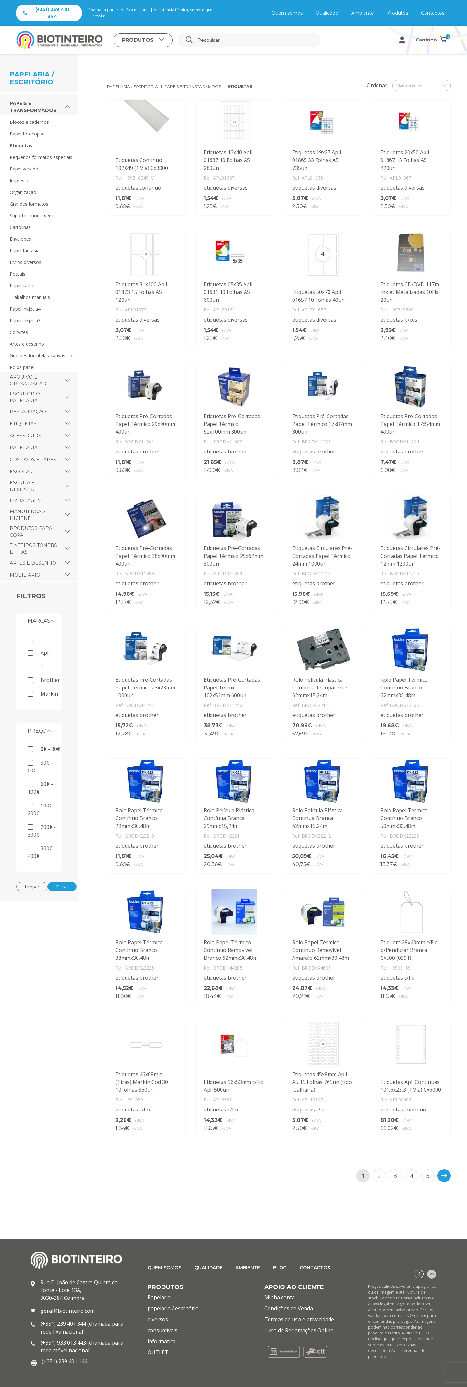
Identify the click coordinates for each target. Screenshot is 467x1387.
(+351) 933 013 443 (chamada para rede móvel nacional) (82, 1346)
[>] (444, 1175)
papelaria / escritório (132, 86)
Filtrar (62, 887)
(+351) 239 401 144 (64, 1361)
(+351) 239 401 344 (46, 12)
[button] (67, 107)
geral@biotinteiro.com (68, 1310)
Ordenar (377, 85)
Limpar (32, 887)
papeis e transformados (192, 86)
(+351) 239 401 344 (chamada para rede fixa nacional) (82, 1327)
